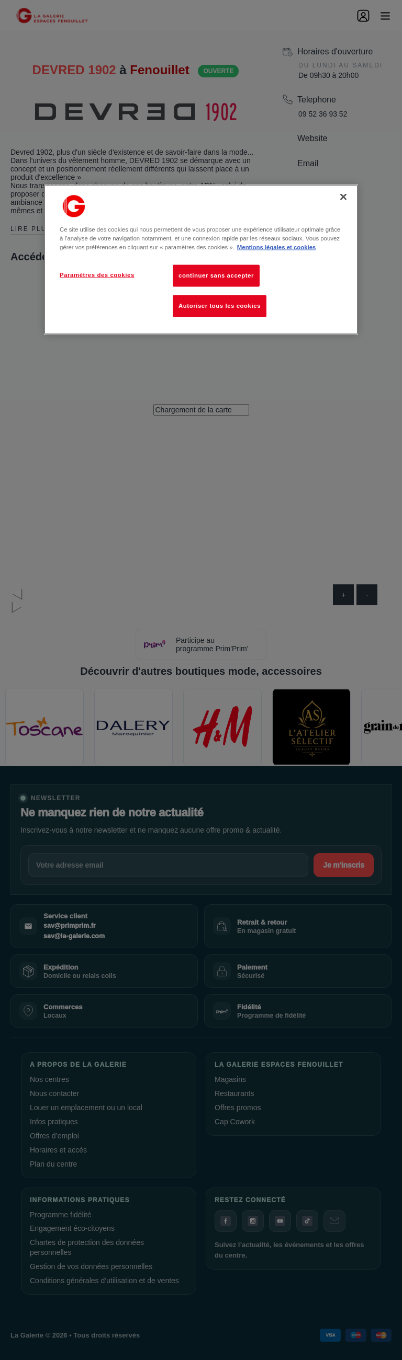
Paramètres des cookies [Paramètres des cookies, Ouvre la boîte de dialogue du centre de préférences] (97, 275)
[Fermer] (343, 197)
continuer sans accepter (216, 275)
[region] (201, 260)
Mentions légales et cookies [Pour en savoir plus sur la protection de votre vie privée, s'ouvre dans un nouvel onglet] (276, 247)
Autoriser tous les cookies (219, 306)
